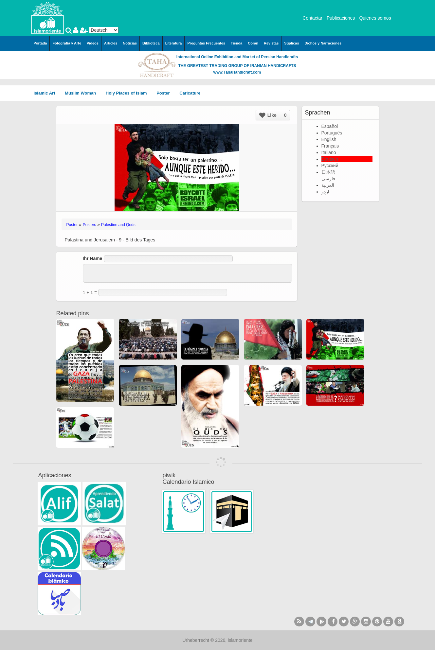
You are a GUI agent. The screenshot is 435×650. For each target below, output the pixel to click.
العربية (327, 185)
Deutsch (329, 159)
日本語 (328, 172)
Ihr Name (92, 258)
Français (330, 146)
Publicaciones (341, 18)
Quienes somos (375, 18)
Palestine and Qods (118, 224)
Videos (93, 43)
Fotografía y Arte (66, 43)
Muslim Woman (82, 93)
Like (273, 115)
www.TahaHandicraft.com (237, 72)
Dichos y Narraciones (323, 43)
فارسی (328, 178)
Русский (329, 165)
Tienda (236, 43)
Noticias (130, 43)
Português (331, 132)
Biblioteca (151, 43)
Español (329, 126)
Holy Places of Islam (128, 93)
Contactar (312, 18)
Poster (165, 93)
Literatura (173, 43)
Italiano (328, 152)
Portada (40, 43)
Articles (110, 43)
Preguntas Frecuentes (206, 43)
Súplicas (291, 43)
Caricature (189, 93)
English (328, 139)
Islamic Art (47, 93)
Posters (89, 224)
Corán (253, 43)
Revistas (271, 43)
